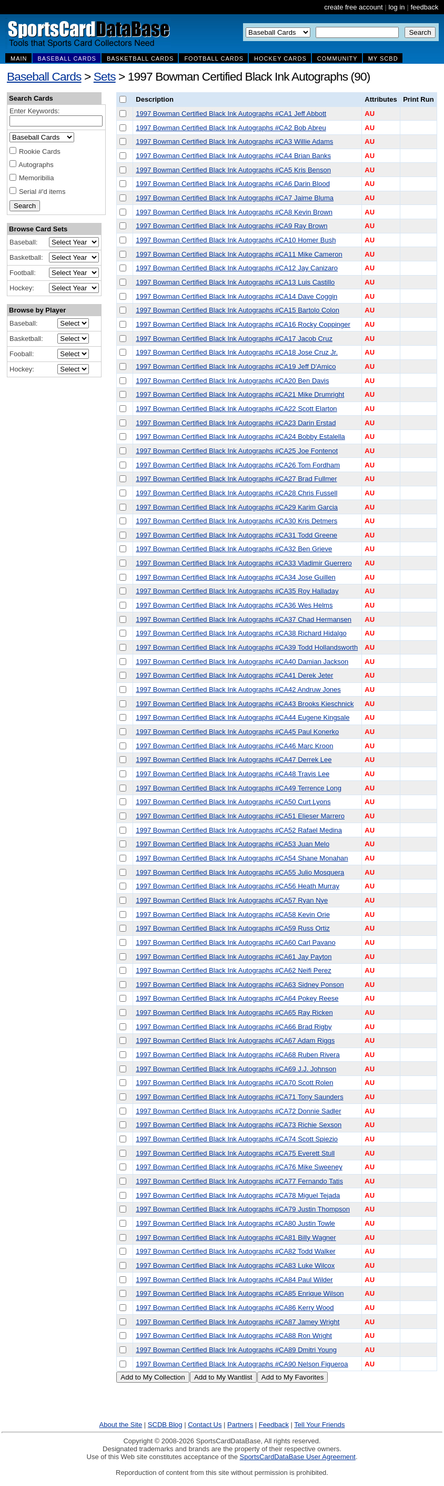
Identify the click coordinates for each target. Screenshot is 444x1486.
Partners (240, 1425)
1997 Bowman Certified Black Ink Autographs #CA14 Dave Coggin (236, 296)
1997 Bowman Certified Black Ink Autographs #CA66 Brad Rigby (233, 1027)
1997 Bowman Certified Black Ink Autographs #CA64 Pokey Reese (237, 998)
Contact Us (204, 1425)
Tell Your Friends (319, 1425)
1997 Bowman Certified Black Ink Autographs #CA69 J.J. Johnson (236, 1069)
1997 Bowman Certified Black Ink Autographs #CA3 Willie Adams (234, 141)
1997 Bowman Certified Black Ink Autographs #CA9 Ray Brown (231, 226)
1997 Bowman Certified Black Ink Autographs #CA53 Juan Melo (232, 844)
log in (396, 7)
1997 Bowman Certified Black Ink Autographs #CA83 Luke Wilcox (235, 1265)
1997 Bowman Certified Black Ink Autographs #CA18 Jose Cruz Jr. (237, 352)
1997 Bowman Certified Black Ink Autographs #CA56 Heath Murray (237, 886)
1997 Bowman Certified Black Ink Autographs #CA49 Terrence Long (238, 788)
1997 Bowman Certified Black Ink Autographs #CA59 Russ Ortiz (233, 928)
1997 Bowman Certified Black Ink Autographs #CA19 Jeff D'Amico (236, 366)
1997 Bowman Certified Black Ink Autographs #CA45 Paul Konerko (237, 732)
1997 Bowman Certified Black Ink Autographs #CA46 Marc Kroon (234, 746)
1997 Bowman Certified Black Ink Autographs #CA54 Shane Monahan (242, 858)
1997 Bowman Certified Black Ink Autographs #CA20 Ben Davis (232, 381)
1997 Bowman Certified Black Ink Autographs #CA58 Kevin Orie (233, 914)
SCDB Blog (165, 1425)
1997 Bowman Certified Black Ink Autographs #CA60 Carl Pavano (235, 942)
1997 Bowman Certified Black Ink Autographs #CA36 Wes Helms (234, 605)
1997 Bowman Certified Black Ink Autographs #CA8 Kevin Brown (234, 212)
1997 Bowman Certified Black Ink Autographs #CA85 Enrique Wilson (240, 1293)
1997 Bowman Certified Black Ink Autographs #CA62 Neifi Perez (233, 970)
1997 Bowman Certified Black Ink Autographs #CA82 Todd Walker (235, 1251)
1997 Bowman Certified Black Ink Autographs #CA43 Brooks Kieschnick (245, 704)
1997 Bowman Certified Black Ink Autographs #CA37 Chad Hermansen (243, 619)
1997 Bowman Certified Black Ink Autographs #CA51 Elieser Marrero (240, 816)
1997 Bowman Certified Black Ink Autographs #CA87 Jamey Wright (237, 1322)
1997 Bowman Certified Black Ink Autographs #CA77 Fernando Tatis (239, 1181)
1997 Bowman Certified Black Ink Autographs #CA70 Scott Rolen (234, 1083)
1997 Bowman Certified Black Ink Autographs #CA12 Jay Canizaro (237, 268)
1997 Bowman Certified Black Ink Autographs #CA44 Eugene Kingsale (242, 717)
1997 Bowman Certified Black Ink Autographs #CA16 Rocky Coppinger (243, 324)
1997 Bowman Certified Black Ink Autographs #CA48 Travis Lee (232, 774)
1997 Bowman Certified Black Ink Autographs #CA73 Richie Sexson (238, 1125)
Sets (105, 76)
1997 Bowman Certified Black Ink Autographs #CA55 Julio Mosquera (240, 872)
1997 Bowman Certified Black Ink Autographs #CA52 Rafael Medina (239, 830)
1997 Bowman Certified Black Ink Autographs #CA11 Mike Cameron (239, 254)
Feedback (274, 1425)
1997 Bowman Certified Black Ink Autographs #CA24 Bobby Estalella (240, 437)
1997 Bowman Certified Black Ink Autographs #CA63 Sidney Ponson (240, 985)
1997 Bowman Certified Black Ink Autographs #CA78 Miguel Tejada (238, 1195)
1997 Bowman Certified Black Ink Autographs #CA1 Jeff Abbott (231, 114)
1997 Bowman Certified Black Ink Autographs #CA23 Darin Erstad (236, 423)
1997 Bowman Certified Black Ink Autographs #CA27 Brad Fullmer (236, 479)
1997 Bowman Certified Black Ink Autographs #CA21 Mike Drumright (240, 394)
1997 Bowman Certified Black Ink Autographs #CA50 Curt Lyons (233, 802)
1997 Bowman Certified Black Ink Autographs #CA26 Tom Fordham (238, 465)
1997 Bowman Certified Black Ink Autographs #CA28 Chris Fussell (236, 493)
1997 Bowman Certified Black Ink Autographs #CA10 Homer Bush (236, 240)
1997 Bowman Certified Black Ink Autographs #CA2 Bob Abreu (231, 128)
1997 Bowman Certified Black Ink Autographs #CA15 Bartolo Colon (237, 310)
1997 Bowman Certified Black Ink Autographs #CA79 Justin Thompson (243, 1209)
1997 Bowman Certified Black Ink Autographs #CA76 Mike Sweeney (239, 1167)
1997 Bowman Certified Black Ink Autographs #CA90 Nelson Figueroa (242, 1364)
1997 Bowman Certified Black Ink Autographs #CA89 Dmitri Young (236, 1350)
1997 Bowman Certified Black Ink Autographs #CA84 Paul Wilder (234, 1280)
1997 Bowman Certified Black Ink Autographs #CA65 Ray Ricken (234, 1012)
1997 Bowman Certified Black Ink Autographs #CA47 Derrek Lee (233, 760)
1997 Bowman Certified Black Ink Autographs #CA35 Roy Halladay (237, 591)
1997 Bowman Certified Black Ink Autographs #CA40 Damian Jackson (242, 662)
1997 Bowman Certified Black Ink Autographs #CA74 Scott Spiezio (237, 1139)
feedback (424, 7)
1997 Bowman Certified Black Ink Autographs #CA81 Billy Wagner (236, 1237)
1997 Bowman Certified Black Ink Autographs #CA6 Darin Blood (233, 184)
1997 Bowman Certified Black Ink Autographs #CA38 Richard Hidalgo (241, 633)
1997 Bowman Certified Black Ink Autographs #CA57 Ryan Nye (232, 900)
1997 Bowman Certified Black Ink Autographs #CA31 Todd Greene (236, 535)
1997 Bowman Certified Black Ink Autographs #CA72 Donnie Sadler (238, 1111)
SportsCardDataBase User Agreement (297, 1457)
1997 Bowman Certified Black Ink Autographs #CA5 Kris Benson (233, 170)
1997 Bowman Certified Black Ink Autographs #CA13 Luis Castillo (235, 282)
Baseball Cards (44, 76)
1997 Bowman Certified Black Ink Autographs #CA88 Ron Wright (234, 1336)
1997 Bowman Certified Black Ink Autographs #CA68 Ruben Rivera (237, 1055)
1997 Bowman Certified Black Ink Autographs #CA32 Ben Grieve (234, 549)
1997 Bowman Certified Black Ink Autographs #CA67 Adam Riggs (235, 1040)
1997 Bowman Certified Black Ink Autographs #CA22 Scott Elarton (236, 409)
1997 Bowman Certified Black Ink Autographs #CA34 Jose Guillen (235, 577)
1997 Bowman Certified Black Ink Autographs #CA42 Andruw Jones (238, 689)
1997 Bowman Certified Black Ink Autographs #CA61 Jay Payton (233, 957)
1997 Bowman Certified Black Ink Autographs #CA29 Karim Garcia (237, 507)
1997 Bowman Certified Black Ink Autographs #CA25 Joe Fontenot (237, 451)
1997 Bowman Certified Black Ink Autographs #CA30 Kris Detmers (236, 521)
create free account (353, 7)
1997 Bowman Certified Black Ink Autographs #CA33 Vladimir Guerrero (243, 563)
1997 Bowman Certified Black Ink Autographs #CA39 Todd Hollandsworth (247, 647)
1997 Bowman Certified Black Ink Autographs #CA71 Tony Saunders (239, 1097)
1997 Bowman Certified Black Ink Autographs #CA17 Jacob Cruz (234, 339)
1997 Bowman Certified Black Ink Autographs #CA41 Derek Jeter (234, 675)
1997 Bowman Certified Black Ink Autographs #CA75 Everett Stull (235, 1153)
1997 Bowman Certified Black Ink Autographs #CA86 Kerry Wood (235, 1308)
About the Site (121, 1425)
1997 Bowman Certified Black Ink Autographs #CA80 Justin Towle (235, 1223)
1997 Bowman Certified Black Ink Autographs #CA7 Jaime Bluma (235, 198)
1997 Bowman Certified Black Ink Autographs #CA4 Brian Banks (233, 156)
